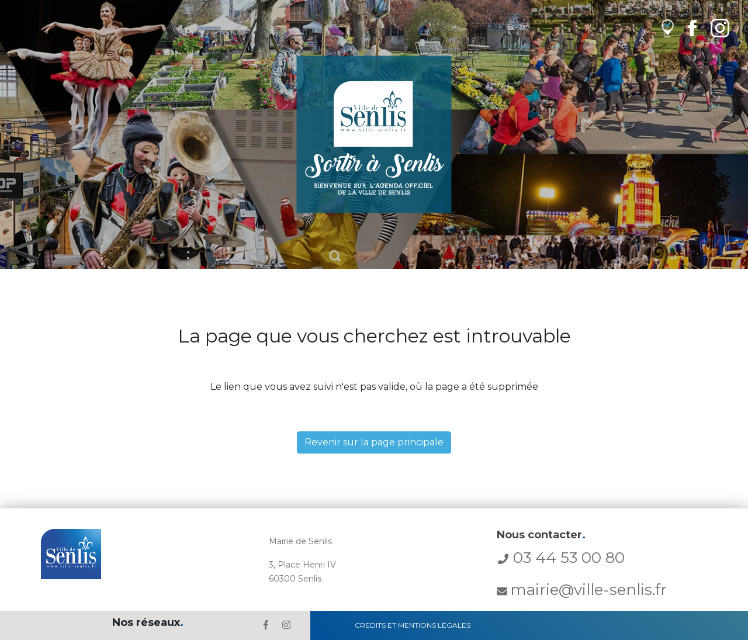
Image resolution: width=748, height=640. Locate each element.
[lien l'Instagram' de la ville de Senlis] (286, 625)
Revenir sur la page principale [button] (374, 442)
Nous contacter (541, 534)
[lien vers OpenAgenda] (668, 27)
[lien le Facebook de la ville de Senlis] (266, 625)
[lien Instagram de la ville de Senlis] (720, 27)
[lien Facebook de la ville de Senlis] (692, 27)
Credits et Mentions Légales (412, 625)
